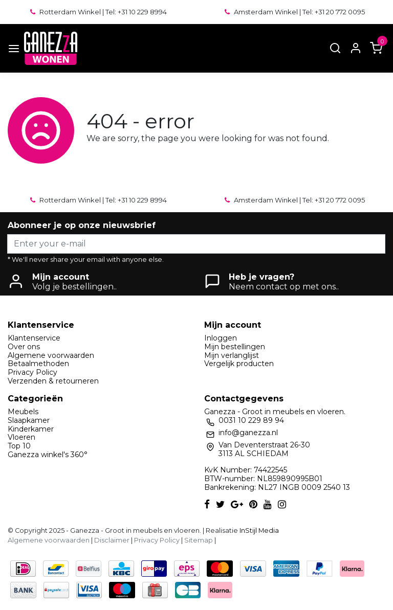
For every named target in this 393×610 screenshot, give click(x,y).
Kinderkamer (31, 429)
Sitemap (198, 540)
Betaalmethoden (38, 363)
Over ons (24, 346)
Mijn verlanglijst (231, 355)
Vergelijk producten (239, 363)
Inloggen (220, 338)
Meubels (23, 411)
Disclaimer (111, 540)
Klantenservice (34, 338)
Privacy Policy (32, 372)
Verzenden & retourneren (53, 381)
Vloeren (21, 437)
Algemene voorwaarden (51, 355)
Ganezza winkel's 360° (48, 454)
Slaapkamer (29, 420)
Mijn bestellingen (234, 346)
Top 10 (19, 445)
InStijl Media (258, 530)
